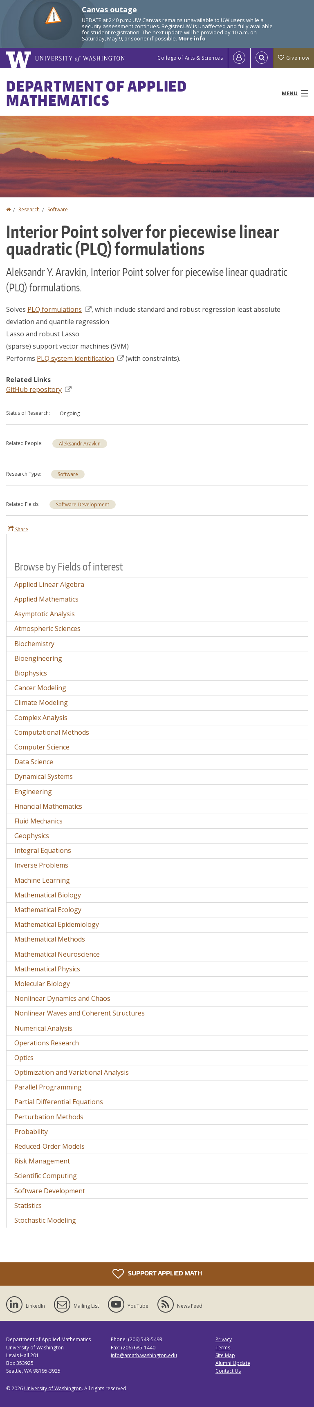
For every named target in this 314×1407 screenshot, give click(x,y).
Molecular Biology (42, 983)
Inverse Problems (41, 865)
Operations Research (46, 1042)
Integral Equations (42, 850)
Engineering (33, 791)
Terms (222, 1347)
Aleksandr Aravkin (80, 443)
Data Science (33, 761)
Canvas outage (109, 9)
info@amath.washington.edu (144, 1355)
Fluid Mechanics (38, 820)
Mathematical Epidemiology (56, 924)
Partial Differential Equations (58, 1101)
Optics (24, 1057)
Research (29, 209)
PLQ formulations (59, 309)
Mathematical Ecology (47, 909)
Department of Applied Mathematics (96, 93)
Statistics (28, 1205)
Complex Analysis (40, 717)
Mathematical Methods (49, 939)
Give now (293, 57)
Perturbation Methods (48, 1116)
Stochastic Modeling (45, 1220)
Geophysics (31, 835)
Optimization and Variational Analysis (71, 1072)
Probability (31, 1131)
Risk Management (42, 1160)
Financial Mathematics (48, 806)
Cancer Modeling (40, 687)
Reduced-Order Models (49, 1146)
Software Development (82, 504)
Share (18, 529)
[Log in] (239, 58)
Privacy (223, 1339)
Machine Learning (42, 880)
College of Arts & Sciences (190, 57)
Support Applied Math (157, 1273)
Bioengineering (38, 658)
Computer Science (42, 747)
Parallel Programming (48, 1087)
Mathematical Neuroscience (57, 954)
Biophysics (30, 673)
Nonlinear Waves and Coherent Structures (79, 1013)
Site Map (225, 1355)
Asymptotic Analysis (44, 613)
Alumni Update (232, 1363)
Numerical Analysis (43, 1028)
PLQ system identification (80, 358)
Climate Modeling (41, 702)
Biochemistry (34, 643)
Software (57, 209)
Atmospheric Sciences (47, 628)
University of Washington (53, 1388)
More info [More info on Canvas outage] (192, 38)
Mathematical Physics (47, 968)
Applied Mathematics (46, 599)
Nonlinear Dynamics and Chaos (62, 998)
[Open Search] (262, 58)
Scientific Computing (45, 1175)
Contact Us (228, 1370)
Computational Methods (51, 732)
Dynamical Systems (43, 776)
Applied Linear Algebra (49, 584)
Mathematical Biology (47, 894)
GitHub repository (39, 389)
